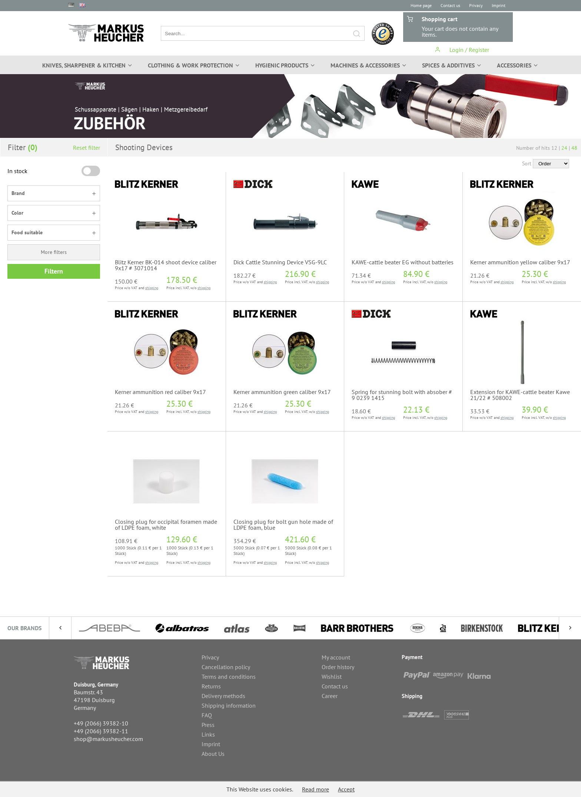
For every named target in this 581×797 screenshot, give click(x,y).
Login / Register (462, 49)
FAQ (207, 715)
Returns (211, 686)
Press (208, 725)
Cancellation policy (226, 667)
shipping (151, 287)
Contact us (450, 5)
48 (574, 148)
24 (564, 148)
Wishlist (332, 676)
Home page (421, 5)
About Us (213, 754)
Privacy (476, 5)
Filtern (53, 271)
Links (208, 734)
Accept (346, 789)
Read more (315, 789)
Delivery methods (223, 696)
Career (330, 696)
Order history (338, 667)
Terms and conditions (229, 676)
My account (336, 657)
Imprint (498, 5)
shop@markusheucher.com (108, 739)
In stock (17, 171)
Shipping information (229, 705)
